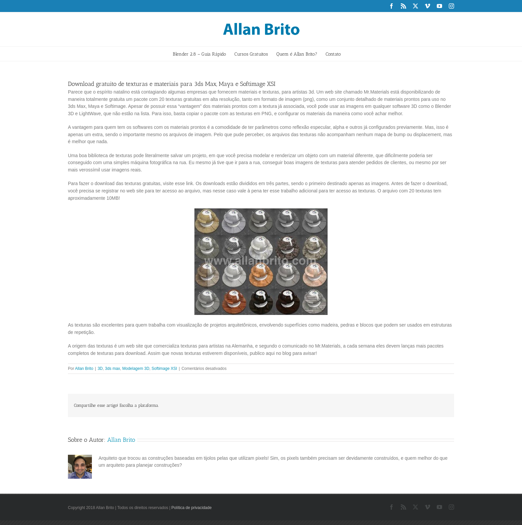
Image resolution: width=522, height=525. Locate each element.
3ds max (112, 368)
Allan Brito (84, 368)
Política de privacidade (191, 507)
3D (100, 368)
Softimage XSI (164, 368)
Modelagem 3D (135, 368)
